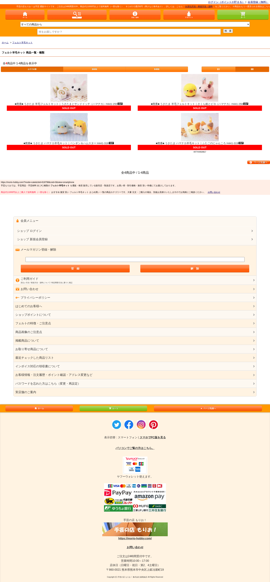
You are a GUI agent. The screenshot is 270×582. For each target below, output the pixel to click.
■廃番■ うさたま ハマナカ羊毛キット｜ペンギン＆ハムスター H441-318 (69, 143)
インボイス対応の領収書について (37, 366)
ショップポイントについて (33, 314)
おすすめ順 (32, 69)
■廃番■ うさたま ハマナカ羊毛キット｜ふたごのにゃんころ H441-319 (200, 143)
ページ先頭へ (208, 408)
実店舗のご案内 (25, 392)
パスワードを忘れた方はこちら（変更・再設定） (48, 383)
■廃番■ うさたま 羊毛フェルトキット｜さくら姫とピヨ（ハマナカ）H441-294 (200, 103)
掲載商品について (27, 340)
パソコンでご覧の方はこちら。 (135, 448)
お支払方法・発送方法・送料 (202, 6)
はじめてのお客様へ (28, 306)
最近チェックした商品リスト (34, 357)
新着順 (156, 69)
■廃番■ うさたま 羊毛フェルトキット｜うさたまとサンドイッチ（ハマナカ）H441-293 (69, 103)
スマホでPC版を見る (153, 437)
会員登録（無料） (258, 2)
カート (113, 408)
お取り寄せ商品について (31, 349)
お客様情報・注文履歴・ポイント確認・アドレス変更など (54, 375)
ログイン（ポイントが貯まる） (226, 2)
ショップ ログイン (29, 231)
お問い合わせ (214, 192)
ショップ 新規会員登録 (32, 239)
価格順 (94, 69)
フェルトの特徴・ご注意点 (33, 323)
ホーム (39, 408)
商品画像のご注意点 (28, 332)
